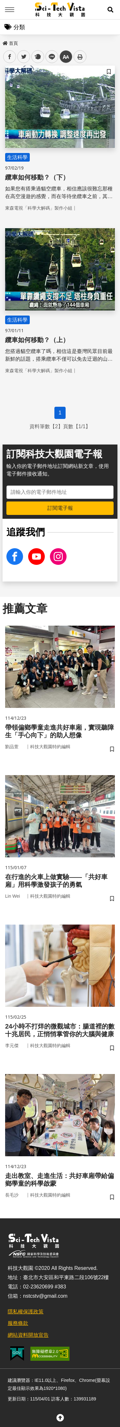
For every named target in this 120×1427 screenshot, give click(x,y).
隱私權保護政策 (26, 1311)
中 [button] (65, 57)
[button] (110, 9)
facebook (10, 57)
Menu (9, 9)
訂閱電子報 (60, 508)
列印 (80, 56)
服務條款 (18, 1323)
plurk (37, 57)
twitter (24, 57)
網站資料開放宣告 (28, 1335)
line (50, 57)
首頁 (10, 43)
